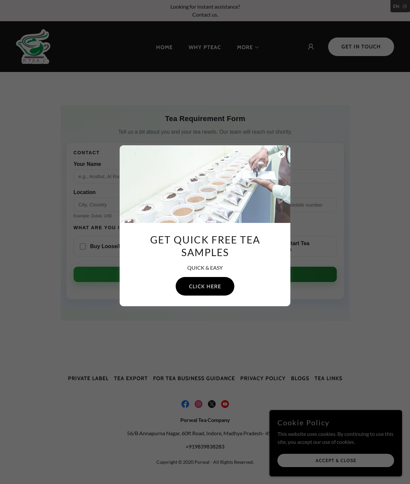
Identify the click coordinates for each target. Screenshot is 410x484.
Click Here (205, 286)
